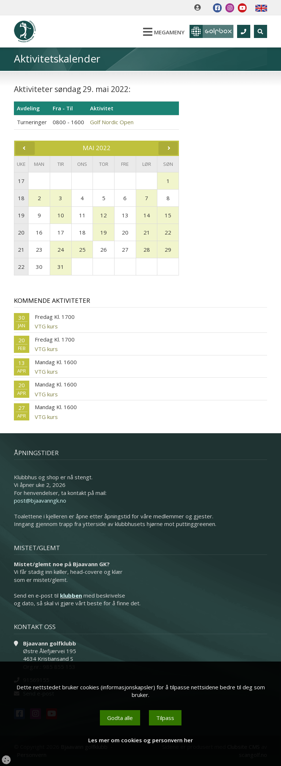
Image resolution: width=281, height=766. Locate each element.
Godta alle (120, 717)
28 (146, 249)
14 (146, 215)
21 (146, 232)
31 (60, 266)
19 (21, 215)
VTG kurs (46, 326)
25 (82, 249)
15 (168, 215)
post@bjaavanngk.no (40, 500)
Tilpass (165, 717)
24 (60, 249)
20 (21, 232)
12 (103, 215)
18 (21, 198)
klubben (71, 595)
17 (21, 180)
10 (60, 215)
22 (168, 232)
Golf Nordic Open (112, 122)
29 (168, 249)
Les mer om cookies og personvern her (140, 740)
